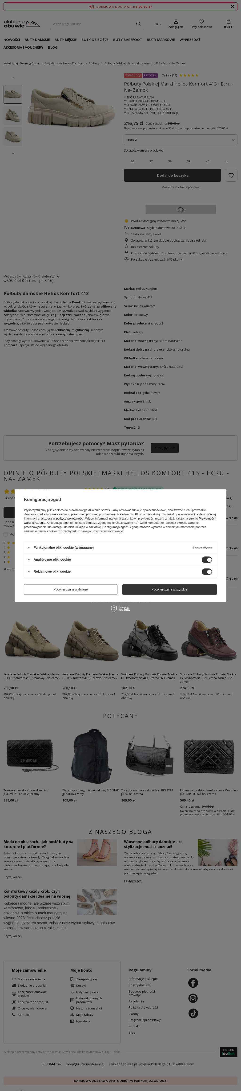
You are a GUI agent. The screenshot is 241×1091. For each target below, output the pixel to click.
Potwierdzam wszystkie (169, 589)
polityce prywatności (70, 518)
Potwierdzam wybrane (71, 589)
